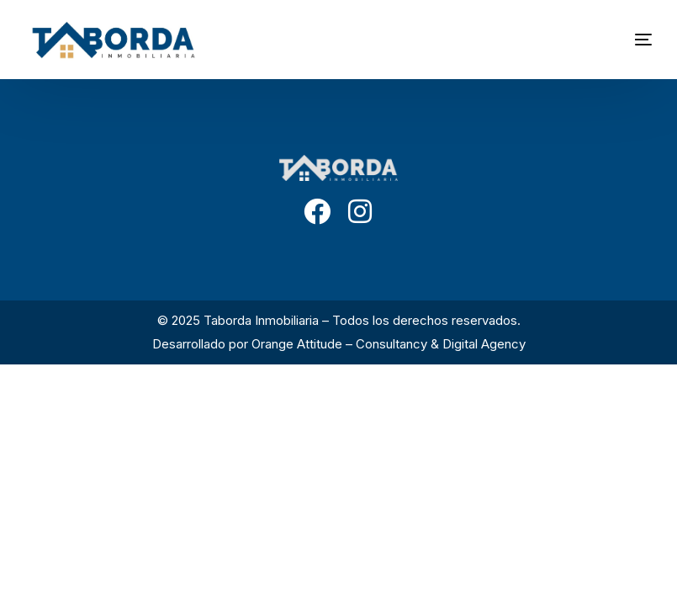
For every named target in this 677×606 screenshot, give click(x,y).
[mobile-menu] (618, 39)
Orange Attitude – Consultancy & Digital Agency (388, 344)
